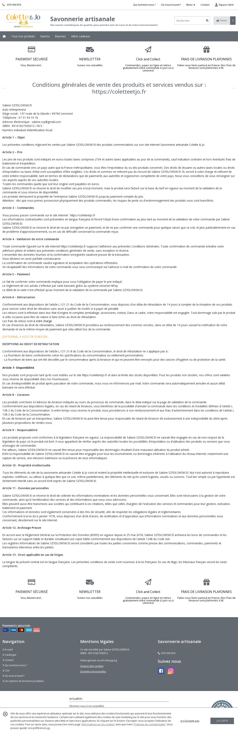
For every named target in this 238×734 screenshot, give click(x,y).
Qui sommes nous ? (14, 665)
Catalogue (9, 655)
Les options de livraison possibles (23, 681)
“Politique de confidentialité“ (149, 724)
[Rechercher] (207, 21)
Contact (205, 4)
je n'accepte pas (190, 720)
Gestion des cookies (91, 666)
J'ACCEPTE (222, 720)
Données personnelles (93, 671)
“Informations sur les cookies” (98, 724)
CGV (5, 670)
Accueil (7, 649)
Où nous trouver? (13, 675)
